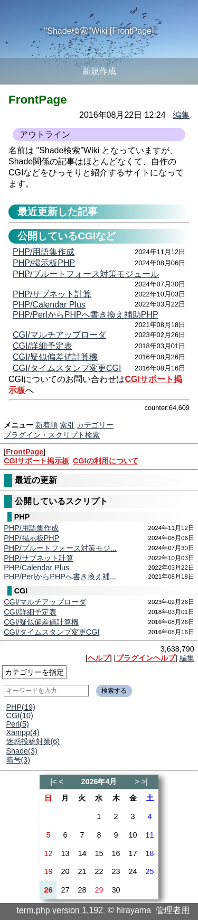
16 (116, 853)
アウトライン (45, 134)
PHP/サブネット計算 (38, 558)
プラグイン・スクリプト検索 (52, 435)
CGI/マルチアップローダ (45, 602)
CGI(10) (19, 715)
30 (116, 890)
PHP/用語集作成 (31, 528)
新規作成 (99, 71)
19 (48, 871)
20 (65, 871)
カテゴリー (95, 425)
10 (133, 835)
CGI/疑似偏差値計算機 (41, 622)
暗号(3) (18, 760)
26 (48, 890)
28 (82, 890)
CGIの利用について (105, 461)
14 (82, 853)
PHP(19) (20, 707)
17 (133, 853)
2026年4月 (99, 781)
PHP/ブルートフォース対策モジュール (86, 274)
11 (150, 835)
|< (53, 781)
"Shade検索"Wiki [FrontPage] (99, 30)
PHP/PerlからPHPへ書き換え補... (60, 576)
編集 (187, 658)
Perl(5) (17, 724)
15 (99, 853)
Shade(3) (21, 751)
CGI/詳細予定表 (30, 612)
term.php (33, 910)
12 (48, 853)
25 (150, 871)
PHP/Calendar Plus (36, 567)
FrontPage (24, 452)
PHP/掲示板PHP (31, 538)
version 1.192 (79, 910)
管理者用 (173, 910)
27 (65, 890)
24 (133, 871)
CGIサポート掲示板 (36, 461)
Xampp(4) (23, 732)
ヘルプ (99, 658)
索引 (67, 425)
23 (116, 871)
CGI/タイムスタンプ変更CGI (51, 632)
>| (145, 781)
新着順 (46, 425)
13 (65, 853)
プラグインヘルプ (145, 658)
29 (99, 890)
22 (99, 871)
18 (150, 853)
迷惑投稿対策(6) (33, 741)
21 (82, 871)
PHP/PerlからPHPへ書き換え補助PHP (85, 314)
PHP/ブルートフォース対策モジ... (60, 548)
